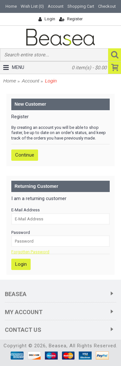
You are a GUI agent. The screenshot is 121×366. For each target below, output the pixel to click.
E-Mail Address (25, 209)
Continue (24, 155)
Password (20, 232)
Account (30, 80)
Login (51, 80)
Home (9, 80)
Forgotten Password (30, 251)
